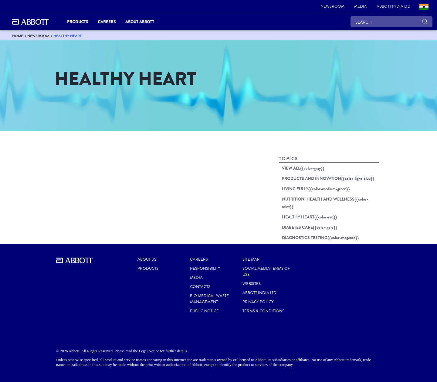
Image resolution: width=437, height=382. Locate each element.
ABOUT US (146, 259)
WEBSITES (251, 283)
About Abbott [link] (139, 22)
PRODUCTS (147, 268)
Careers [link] (107, 22)
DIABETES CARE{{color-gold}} (309, 227)
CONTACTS (200, 286)
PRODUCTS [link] (77, 22)
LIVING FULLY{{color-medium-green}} (316, 189)
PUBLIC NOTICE (204, 311)
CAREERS (199, 259)
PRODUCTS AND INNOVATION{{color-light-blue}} (328, 178)
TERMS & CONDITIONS (263, 311)
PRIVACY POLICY (257, 302)
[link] (332, 6)
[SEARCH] (391, 21)
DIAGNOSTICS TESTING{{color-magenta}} (320, 238)
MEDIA (196, 277)
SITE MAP (250, 259)
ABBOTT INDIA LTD (259, 293)
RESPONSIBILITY (205, 268)
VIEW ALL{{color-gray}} (303, 168)
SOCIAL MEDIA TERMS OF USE (266, 271)
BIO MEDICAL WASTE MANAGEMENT (209, 299)
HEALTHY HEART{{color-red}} (309, 217)
